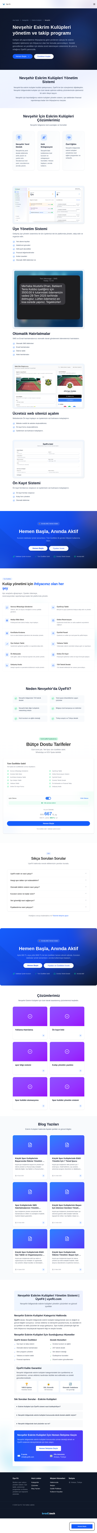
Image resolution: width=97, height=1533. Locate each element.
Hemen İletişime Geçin (48, 1448)
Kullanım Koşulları (56, 1492)
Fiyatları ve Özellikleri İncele (59, 966)
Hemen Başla (22, 56)
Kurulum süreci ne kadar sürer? (48, 894)
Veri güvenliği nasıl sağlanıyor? (48, 900)
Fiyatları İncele (58, 548)
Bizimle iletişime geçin (61, 916)
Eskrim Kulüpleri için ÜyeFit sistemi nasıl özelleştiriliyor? (39, 1406)
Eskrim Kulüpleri (37, 20)
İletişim (52, 1485)
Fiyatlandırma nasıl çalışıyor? (48, 907)
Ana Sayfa (16, 20)
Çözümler (34, 1485)
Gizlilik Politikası (55, 1488)
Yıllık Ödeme (84, 798)
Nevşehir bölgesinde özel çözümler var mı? (34, 1423)
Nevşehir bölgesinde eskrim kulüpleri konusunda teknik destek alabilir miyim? (47, 1415)
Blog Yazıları (35, 1488)
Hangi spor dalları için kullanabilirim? (48, 880)
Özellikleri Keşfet (43, 56)
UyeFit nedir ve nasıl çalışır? (48, 874)
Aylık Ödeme (12, 798)
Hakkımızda (54, 1482)
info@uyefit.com (27, 1457)
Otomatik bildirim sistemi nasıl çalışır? (48, 887)
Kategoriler (25, 20)
